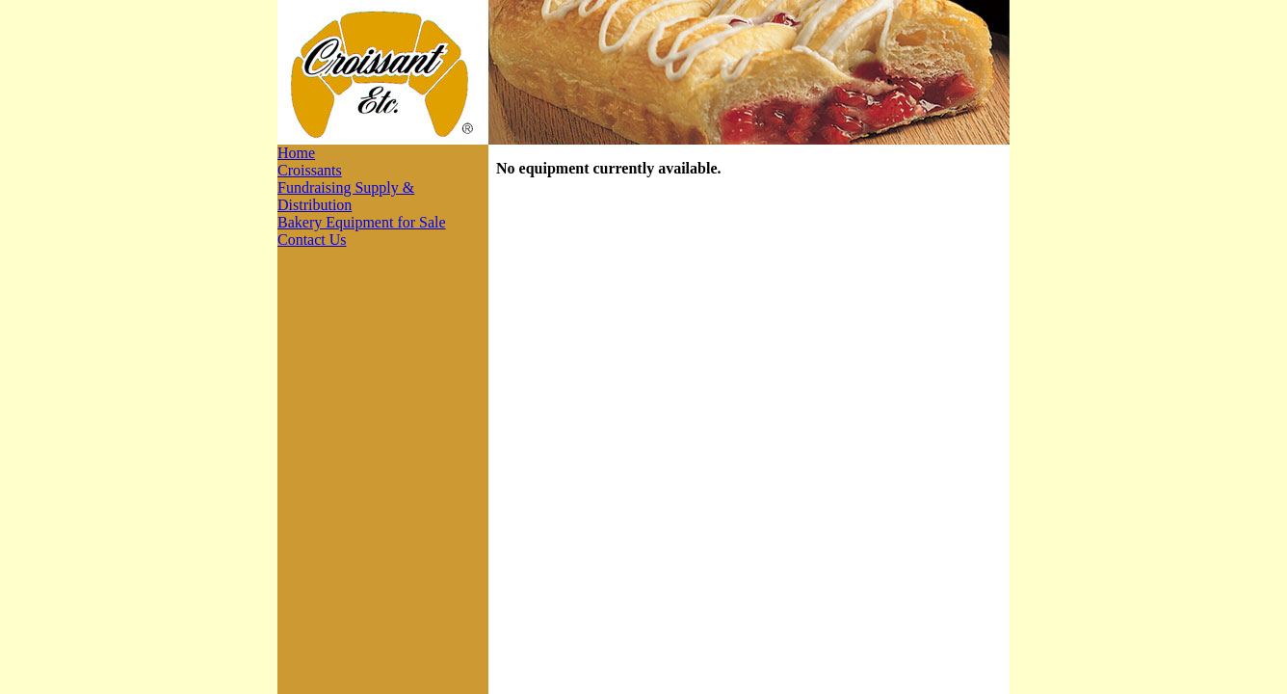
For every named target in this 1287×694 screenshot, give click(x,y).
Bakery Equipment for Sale (361, 222)
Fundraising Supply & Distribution (345, 196)
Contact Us (312, 239)
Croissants (309, 170)
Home (296, 153)
